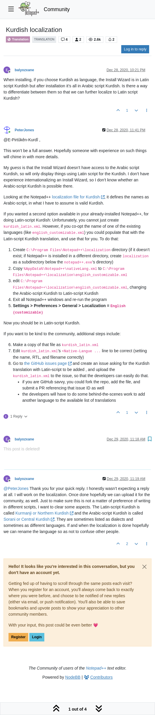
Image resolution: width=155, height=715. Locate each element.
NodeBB (72, 677)
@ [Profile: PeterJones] (16, 488)
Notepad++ (96, 668)
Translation (17, 39)
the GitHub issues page (47, 363)
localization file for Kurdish (78, 197)
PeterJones (24, 130)
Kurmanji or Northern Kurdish (44, 513)
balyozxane (24, 70)
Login (37, 637)
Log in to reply (135, 49)
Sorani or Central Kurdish (29, 519)
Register (18, 637)
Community (57, 9)
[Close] (144, 567)
